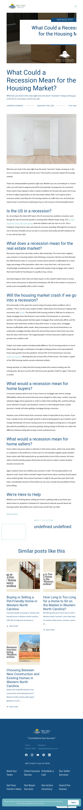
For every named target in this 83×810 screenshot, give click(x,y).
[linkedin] (49, 755)
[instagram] (32, 755)
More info (48, 803)
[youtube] (38, 755)
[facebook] (26, 755)
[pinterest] (43, 755)
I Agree (73, 802)
